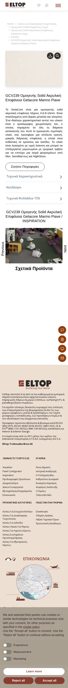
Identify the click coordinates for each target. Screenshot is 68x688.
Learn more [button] (34, 671)
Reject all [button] (18, 680)
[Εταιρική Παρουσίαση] (62, 349)
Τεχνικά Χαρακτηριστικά (34, 176)
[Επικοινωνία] (62, 330)
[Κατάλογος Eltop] (62, 339)
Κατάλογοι (34, 187)
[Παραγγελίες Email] (62, 358)
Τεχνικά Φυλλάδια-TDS (34, 198)
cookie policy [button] (31, 626)
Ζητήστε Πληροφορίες (25, 166)
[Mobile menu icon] (58, 5)
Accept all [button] (49, 680)
